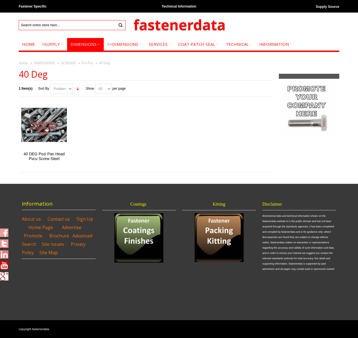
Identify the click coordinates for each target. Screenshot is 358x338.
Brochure (59, 236)
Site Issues (53, 244)
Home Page (41, 227)
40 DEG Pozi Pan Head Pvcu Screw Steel (44, 156)
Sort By (43, 89)
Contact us (59, 219)
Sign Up (85, 219)
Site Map (48, 252)
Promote (33, 236)
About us (31, 219)
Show (90, 89)
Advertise (71, 227)
